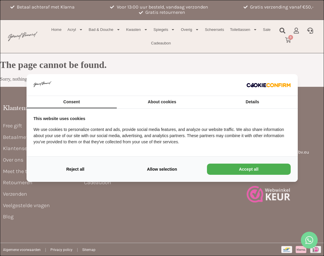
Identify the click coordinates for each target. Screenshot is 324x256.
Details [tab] (252, 101)
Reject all (75, 169)
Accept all (248, 169)
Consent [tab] (71, 101)
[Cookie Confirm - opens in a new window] (268, 84)
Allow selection (162, 169)
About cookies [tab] (162, 101)
